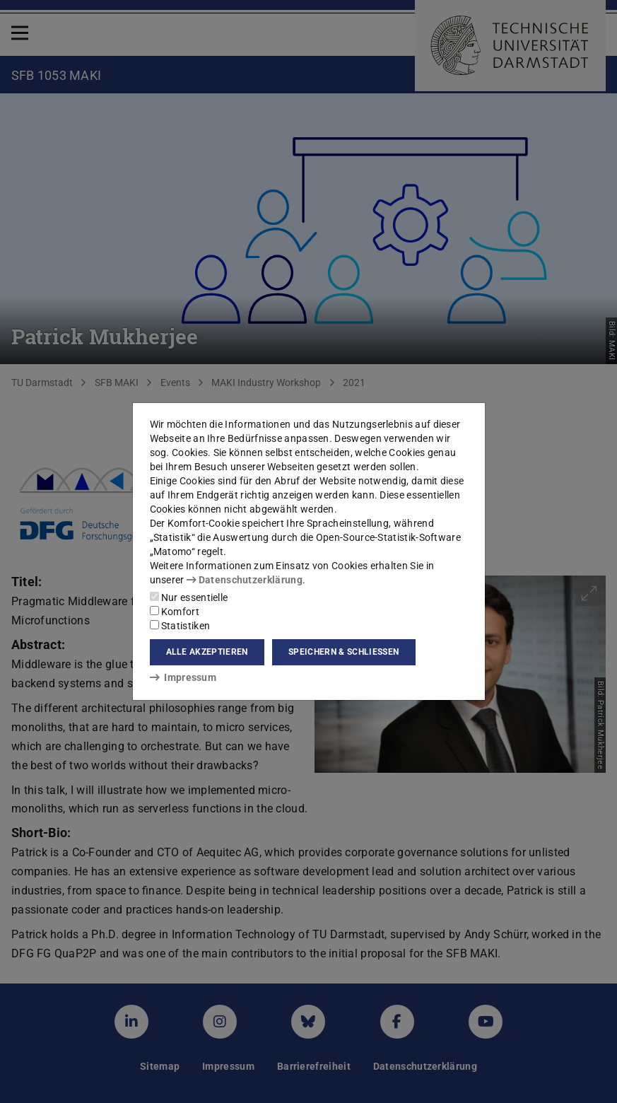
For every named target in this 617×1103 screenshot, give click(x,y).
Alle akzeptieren (207, 652)
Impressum (183, 677)
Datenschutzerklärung (244, 579)
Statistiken (180, 625)
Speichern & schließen (343, 652)
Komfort (174, 611)
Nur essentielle (189, 597)
